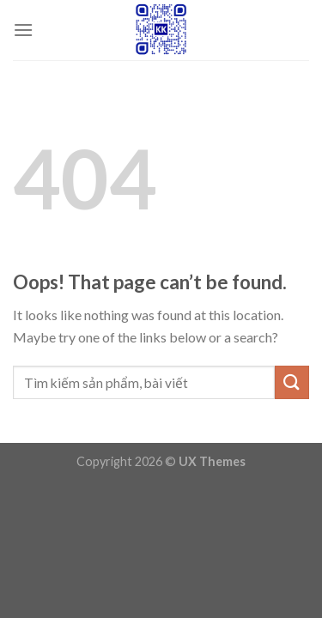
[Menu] (23, 30)
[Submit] (292, 382)
